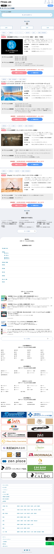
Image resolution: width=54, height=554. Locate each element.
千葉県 (32, 509)
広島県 (28, 524)
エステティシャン (44, 372)
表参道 (42, 358)
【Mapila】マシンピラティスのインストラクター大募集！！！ (24, 175)
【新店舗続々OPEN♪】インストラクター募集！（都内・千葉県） (25, 37)
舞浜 (22, 359)
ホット (29, 387)
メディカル (43, 387)
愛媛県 (25, 528)
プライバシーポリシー (7, 539)
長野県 (35, 513)
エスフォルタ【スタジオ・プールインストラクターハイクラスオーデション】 (28, 83)
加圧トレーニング (4, 389)
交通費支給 (11, 32)
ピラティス (16, 387)
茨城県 (18, 509)
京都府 (21, 520)
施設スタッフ (4, 370)
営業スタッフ (17, 372)
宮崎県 (35, 531)
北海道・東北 (5, 248)
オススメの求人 (5, 485)
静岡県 (21, 517)
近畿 (3, 268)
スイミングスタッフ (5, 372)
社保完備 (16, 402)
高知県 (28, 528)
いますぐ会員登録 (50, 538)
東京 (29, 356)
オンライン (43, 359)
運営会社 (4, 543)
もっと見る (27, 338)
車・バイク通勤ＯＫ (12, 125)
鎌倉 (15, 354)
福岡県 (18, 531)
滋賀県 (18, 520)
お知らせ (4, 492)
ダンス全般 (30, 389)
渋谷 (2, 356)
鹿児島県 (39, 531)
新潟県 (18, 513)
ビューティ (16, 385)
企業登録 (4, 501)
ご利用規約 (5, 541)
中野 (15, 356)
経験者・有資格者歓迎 (42, 32)
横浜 (2, 350)
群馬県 (25, 509)
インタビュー (5, 489)
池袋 (29, 354)
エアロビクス (4, 385)
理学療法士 (43, 370)
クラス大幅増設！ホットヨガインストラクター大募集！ (22, 130)
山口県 (32, 524)
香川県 (21, 528)
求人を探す (5, 487)
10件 (6, 27)
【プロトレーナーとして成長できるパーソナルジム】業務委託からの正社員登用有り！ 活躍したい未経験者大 (9, 223)
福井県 (28, 513)
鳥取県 (18, 524)
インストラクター (31, 372)
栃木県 (21, 509)
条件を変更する (27, 15)
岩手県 (25, 506)
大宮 (42, 350)
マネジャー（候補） (32, 370)
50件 (48, 27)
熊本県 (28, 531)
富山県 (21, 513)
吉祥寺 (29, 350)
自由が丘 (30, 358)
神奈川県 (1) (6, 258)
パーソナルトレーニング (32, 385)
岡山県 (25, 524)
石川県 (25, 513)
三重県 (28, 517)
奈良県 (32, 520)
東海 (3, 264)
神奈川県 (35, 509)
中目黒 (42, 354)
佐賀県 (21, 531)
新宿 (2, 352)
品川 (15, 352)
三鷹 (42, 356)
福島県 (38, 506)
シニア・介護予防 (4, 391)
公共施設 (23, 391)
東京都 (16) (6, 257)
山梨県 (32, 513)
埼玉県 (28, 509)
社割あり (34, 32)
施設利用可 (28, 32)
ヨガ (2, 387)
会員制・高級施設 (22, 79)
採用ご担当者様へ (6, 499)
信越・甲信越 (5, 262)
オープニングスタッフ (19, 32)
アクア (42, 385)
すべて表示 (27, 231)
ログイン (4, 537)
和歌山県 (35, 520)
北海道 (21, 506)
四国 (3, 275)
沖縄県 (42, 531)
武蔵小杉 (3, 354)
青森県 (18, 506)
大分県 (32, 531)
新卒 (9, 5)
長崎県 (25, 531)
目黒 (29, 352)
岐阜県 (18, 517)
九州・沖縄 (4, 279)
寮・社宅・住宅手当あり (6, 404)
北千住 (2, 359)
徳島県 (18, 528)
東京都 (39, 509)
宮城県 (28, 506)
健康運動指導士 (4, 374)
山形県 (35, 506)
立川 (15, 358)
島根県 (21, 524)
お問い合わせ (5, 546)
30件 (27, 27)
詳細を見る (35, 73)
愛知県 (25, 517)
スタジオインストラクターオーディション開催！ (27, 223)
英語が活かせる (44, 404)
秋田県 (32, 506)
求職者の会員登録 (6, 496)
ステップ (16, 389)
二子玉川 (3, 358)
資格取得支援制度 (31, 404)
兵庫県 (28, 520)
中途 (4, 5)
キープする (19, 73)
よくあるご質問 (5, 494)
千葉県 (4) (6, 255)
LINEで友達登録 (50, 543)
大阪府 (25, 520)
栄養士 (16, 370)
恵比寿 (16, 350)
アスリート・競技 (44, 389)
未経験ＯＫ (4, 32)
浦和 (42, 352)
